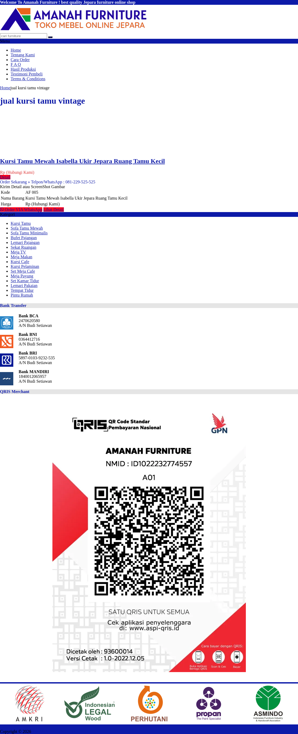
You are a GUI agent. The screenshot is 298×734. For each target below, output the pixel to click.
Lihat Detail (53, 209)
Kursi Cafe (20, 261)
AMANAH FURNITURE (54, 731)
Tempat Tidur (22, 290)
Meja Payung (22, 276)
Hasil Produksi (23, 69)
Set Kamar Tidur (25, 281)
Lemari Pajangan (25, 242)
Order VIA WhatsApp (21, 209)
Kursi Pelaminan (25, 266)
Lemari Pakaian (24, 285)
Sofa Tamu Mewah (27, 228)
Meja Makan (21, 257)
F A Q (16, 64)
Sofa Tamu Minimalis (29, 233)
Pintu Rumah (22, 295)
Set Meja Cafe (23, 271)
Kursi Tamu (21, 223)
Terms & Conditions (28, 79)
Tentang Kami (23, 55)
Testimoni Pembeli (27, 74)
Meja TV (18, 252)
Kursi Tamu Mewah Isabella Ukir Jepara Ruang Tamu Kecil (82, 161)
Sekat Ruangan (23, 247)
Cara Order (20, 59)
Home (16, 50)
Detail (5, 177)
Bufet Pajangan (24, 237)
